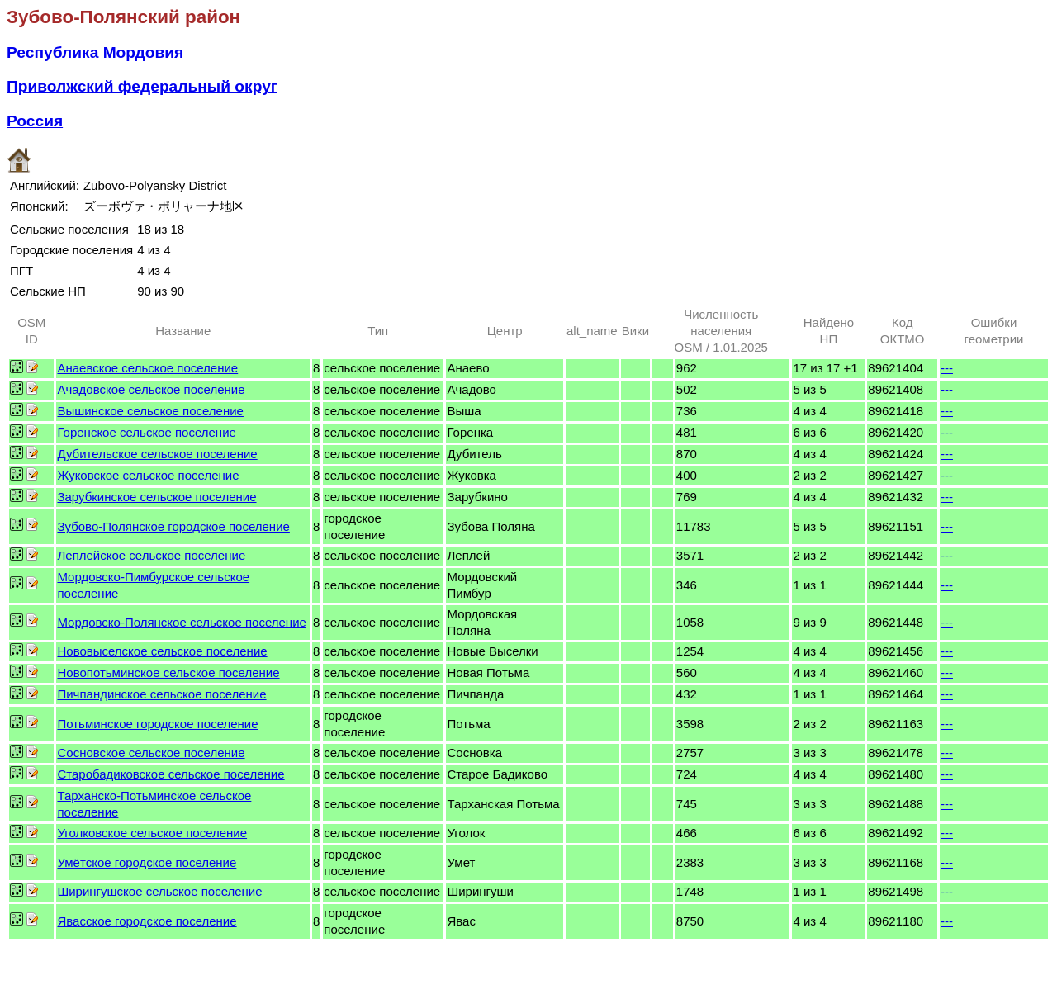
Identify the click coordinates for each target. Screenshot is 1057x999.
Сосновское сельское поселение (150, 753)
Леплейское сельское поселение (151, 555)
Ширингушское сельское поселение (159, 891)
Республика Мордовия (95, 52)
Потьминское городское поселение (157, 724)
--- (947, 368)
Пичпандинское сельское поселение (161, 694)
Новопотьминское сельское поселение (168, 672)
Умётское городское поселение (146, 862)
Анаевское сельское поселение (147, 368)
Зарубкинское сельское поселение (156, 497)
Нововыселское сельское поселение (162, 651)
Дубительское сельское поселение (157, 454)
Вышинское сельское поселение (150, 411)
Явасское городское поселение (146, 921)
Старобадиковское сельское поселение (170, 774)
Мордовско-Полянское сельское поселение (181, 622)
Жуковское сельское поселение (148, 475)
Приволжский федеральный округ (142, 86)
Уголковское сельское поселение (152, 833)
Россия (35, 121)
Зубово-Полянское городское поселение (173, 526)
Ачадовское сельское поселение (150, 389)
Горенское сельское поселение (146, 432)
